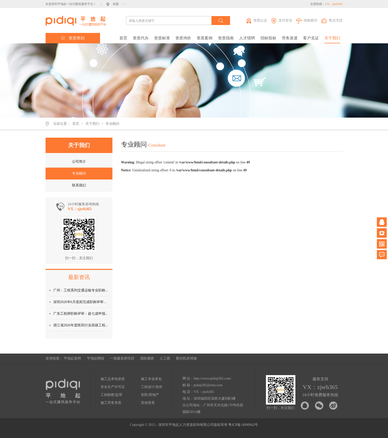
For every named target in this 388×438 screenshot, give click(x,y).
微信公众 (382, 244)
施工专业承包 (151, 379)
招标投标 (268, 38)
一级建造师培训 (122, 358)
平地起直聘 (72, 358)
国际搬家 (147, 358)
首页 (123, 38)
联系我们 (79, 185)
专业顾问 (112, 124)
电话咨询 (382, 233)
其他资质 (148, 403)
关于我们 (332, 38)
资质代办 (141, 38)
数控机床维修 (186, 358)
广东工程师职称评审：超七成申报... (80, 313)
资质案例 (204, 38)
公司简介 (79, 161)
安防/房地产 (150, 395)
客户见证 (311, 38)
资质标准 (162, 38)
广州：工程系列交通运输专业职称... (80, 290)
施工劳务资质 (111, 403)
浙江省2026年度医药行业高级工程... (80, 325)
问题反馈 (382, 255)
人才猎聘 (247, 38)
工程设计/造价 (152, 387)
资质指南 (226, 38)
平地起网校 (95, 358)
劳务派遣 (290, 38)
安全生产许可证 (113, 387)
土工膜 (165, 358)
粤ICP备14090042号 (243, 425)
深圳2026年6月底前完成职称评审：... (81, 302)
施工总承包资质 (113, 379)
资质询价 (183, 38)
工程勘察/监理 (111, 395)
